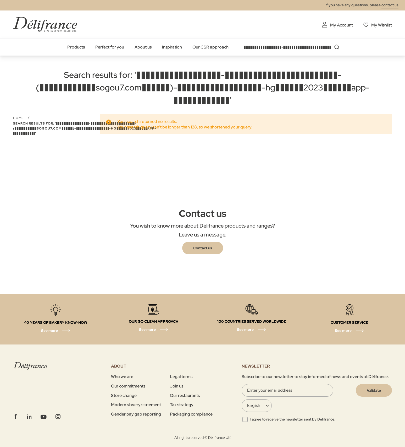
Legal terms (181, 376)
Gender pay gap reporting (136, 414)
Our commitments (128, 386)
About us (143, 47)
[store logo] (45, 24)
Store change (124, 395)
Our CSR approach (210, 47)
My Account (341, 25)
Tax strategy (181, 404)
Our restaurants (185, 395)
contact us (389, 5)
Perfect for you (109, 47)
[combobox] (293, 47)
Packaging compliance (191, 414)
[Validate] (374, 390)
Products (76, 47)
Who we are (122, 376)
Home (19, 118)
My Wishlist (381, 25)
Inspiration (172, 47)
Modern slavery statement (136, 404)
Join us (176, 386)
